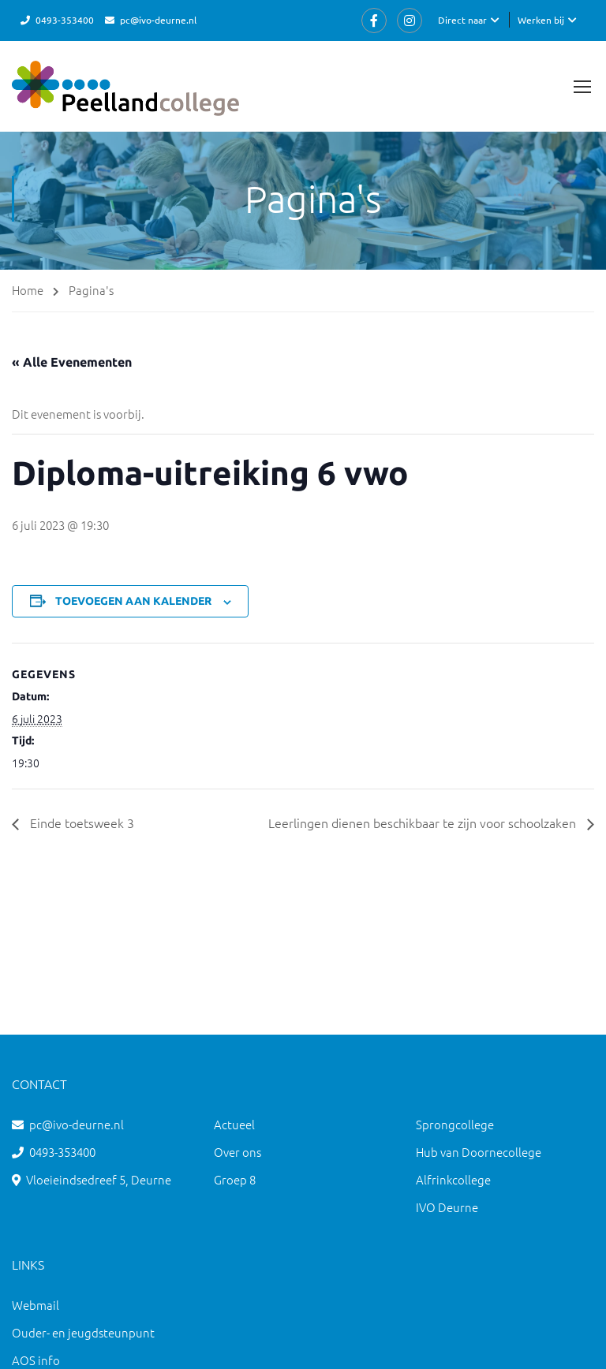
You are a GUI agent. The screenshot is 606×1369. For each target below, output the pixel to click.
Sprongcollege (455, 1124)
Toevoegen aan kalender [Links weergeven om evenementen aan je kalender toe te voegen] (133, 601)
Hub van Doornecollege (478, 1151)
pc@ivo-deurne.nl (158, 19)
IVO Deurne (447, 1207)
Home (27, 290)
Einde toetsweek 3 (80, 822)
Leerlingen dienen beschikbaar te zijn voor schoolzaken (423, 822)
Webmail (35, 1304)
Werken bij (541, 19)
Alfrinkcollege (453, 1179)
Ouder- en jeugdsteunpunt (83, 1332)
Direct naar (462, 19)
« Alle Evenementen (72, 362)
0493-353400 (65, 19)
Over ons (237, 1151)
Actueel (234, 1124)
